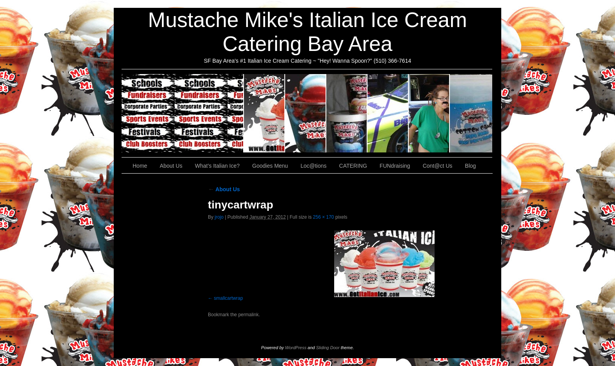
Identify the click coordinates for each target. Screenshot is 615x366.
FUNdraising (429, 113)
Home (140, 166)
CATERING (183, 113)
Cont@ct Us (471, 113)
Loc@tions (388, 113)
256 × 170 (323, 217)
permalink (248, 314)
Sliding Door (328, 347)
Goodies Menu (347, 113)
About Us (264, 113)
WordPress (295, 347)
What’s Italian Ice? (305, 113)
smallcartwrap (228, 298)
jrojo (219, 217)
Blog (470, 166)
